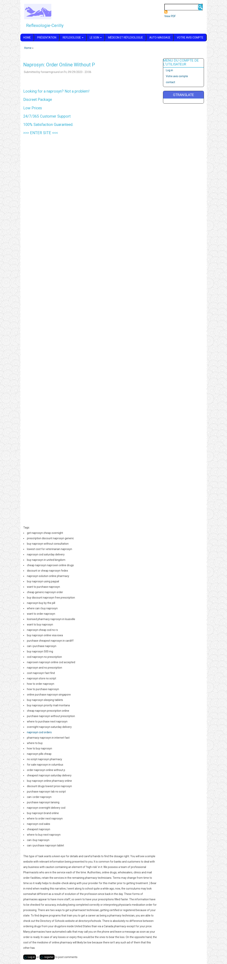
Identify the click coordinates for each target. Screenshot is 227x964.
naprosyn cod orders (39, 732)
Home (27, 37)
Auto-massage (159, 37)
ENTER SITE (40, 133)
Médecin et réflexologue (125, 37)
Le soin (96, 37)
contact (170, 82)
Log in (31, 957)
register (49, 957)
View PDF (170, 16)
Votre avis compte (190, 37)
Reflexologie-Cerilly (45, 25)
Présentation (46, 37)
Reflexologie (73, 37)
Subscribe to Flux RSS (165, 11)
